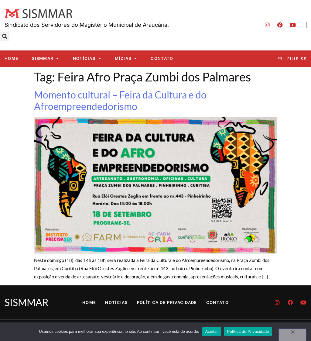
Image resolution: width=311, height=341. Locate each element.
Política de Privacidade (167, 302)
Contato (162, 58)
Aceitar (211, 331)
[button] (4, 36)
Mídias (126, 58)
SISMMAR (45, 58)
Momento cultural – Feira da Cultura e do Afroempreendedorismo (120, 100)
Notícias (87, 58)
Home (11, 58)
